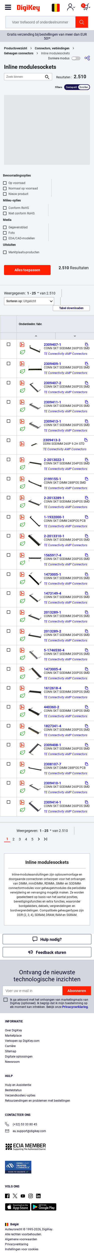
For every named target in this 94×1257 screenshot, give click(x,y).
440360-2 (51, 707)
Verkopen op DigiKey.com (22, 1041)
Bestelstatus (13, 1090)
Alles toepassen (27, 270)
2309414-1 (52, 802)
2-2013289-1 (54, 498)
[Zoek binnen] (24, 76)
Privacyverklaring (75, 1007)
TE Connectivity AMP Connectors (65, 354)
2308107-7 (52, 764)
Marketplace (13, 1035)
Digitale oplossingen (19, 1056)
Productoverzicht (15, 48)
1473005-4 (52, 669)
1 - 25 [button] (31, 293)
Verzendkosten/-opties (20, 1095)
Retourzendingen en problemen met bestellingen (37, 1100)
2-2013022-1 (54, 460)
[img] (28, 9)
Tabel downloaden (71, 308)
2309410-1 (52, 783)
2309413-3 (51, 440)
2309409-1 (52, 364)
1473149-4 (52, 593)
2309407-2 (52, 383)
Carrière (10, 1046)
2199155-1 (52, 479)
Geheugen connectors (18, 53)
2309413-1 (52, 421)
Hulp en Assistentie (18, 1085)
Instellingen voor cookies (21, 1249)
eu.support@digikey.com (25, 1131)
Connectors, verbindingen (52, 48)
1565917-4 (52, 555)
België (12, 1224)
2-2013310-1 (54, 536)
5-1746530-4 (54, 650)
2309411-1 (52, 402)
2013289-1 (52, 612)
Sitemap (10, 1051)
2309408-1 (52, 745)
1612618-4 (52, 688)
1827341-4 (52, 726)
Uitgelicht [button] (21, 301)
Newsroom (12, 1062)
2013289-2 (52, 631)
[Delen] (87, 58)
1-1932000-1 (54, 517)
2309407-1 (52, 345)
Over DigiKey (13, 1030)
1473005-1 (52, 574)
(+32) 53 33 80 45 (21, 1124)
